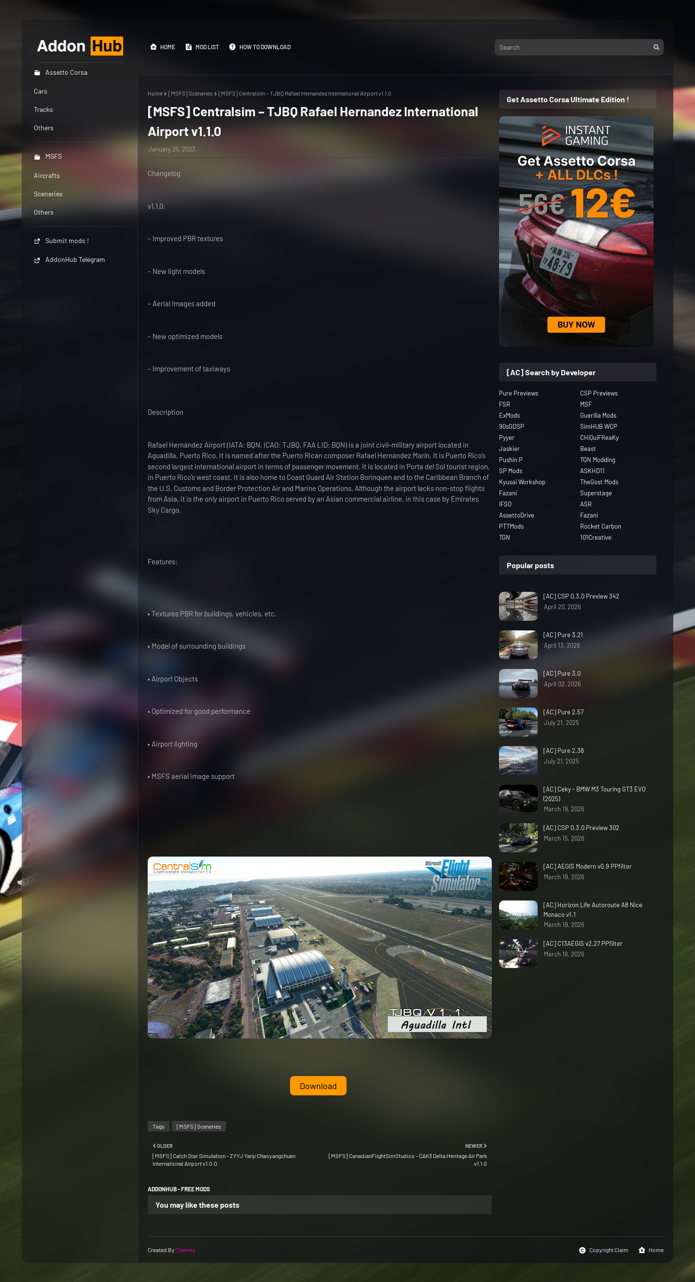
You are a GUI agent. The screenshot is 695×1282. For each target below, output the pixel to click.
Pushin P (511, 460)
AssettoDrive (516, 515)
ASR (586, 504)
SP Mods (510, 471)
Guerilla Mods (598, 415)
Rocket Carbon (600, 526)
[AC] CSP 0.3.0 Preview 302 (581, 828)
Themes (185, 1249)
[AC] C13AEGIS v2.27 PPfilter (583, 943)
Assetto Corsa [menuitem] (60, 72)
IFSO (505, 504)
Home (162, 47)
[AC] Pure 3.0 (562, 673)
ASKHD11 (592, 471)
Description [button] (165, 412)
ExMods (509, 415)
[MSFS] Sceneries (190, 93)
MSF (586, 404)
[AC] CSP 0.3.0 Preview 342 (581, 596)
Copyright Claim (603, 1250)
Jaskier (509, 448)
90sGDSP (511, 426)
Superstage (596, 493)
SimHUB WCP (598, 426)
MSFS (48, 156)
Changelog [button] (164, 173)
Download (318, 1085)
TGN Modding (597, 460)
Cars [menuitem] (40, 91)
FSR (504, 404)
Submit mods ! (61, 240)
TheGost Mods (599, 482)
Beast (588, 448)
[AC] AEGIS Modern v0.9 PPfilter (587, 866)
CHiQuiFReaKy (599, 437)
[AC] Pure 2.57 (563, 712)
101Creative (596, 537)
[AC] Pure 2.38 (563, 750)
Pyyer (506, 437)
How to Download (260, 47)
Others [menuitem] (44, 127)
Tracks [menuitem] (43, 109)
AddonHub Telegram (69, 259)
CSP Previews (599, 393)
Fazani (508, 493)
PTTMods (511, 526)
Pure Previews (518, 393)
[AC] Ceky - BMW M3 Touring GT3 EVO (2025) (594, 794)
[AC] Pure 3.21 (563, 635)
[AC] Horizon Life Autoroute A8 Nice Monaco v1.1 (592, 909)
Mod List (202, 47)
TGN (504, 537)
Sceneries (48, 194)
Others (44, 212)
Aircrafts (47, 175)
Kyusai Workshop (522, 482)
